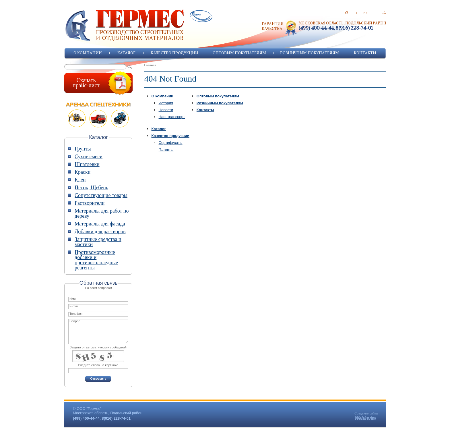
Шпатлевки (87, 164)
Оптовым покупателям (239, 52)
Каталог (126, 52)
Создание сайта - (366, 415)
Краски (82, 172)
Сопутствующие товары (101, 195)
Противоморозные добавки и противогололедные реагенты (96, 260)
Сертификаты (171, 142)
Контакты (365, 52)
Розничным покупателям (309, 52)
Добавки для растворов (100, 231)
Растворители (89, 203)
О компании (87, 52)
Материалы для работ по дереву (102, 213)
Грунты (83, 148)
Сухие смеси (88, 156)
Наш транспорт (172, 117)
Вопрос (98, 331)
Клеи (80, 179)
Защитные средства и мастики (98, 242)
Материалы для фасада (100, 223)
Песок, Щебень (91, 187)
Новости (166, 110)
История (166, 103)
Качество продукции (174, 52)
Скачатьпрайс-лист (86, 82)
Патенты (166, 149)
